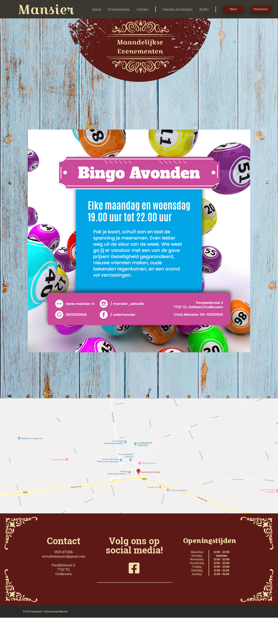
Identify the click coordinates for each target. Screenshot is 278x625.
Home (96, 9)
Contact (142, 9)
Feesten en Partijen (178, 9)
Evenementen (119, 9)
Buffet (204, 9)
